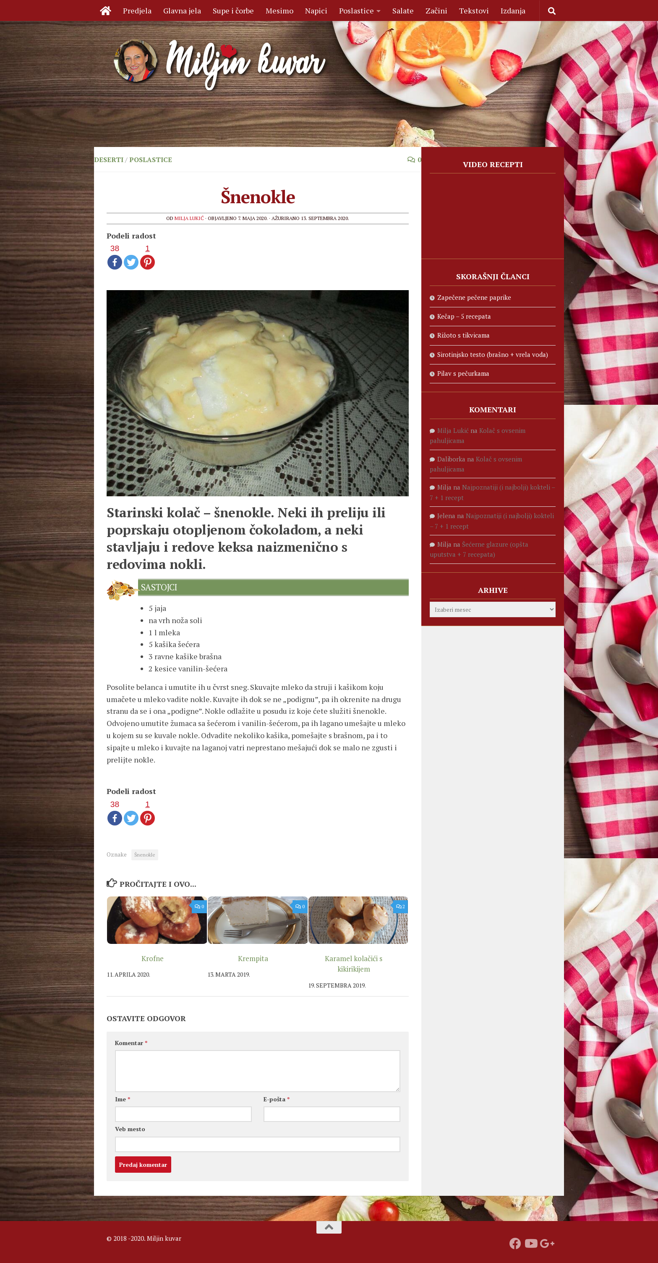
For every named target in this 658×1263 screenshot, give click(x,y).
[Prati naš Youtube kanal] (530, 1244)
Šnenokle (144, 855)
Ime (122, 1099)
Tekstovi (474, 10)
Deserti (108, 159)
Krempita (253, 958)
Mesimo (279, 10)
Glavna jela (182, 10)
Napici (316, 10)
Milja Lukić (189, 218)
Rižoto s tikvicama (463, 335)
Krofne (152, 958)
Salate (403, 10)
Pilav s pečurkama (463, 373)
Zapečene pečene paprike (474, 297)
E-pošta (277, 1099)
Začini (436, 10)
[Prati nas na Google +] (545, 1244)
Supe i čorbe (233, 10)
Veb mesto (130, 1129)
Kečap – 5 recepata (464, 316)
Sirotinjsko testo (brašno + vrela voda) (492, 354)
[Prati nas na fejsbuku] (515, 1244)
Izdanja (513, 10)
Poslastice (356, 10)
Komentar (131, 1043)
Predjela (137, 10)
